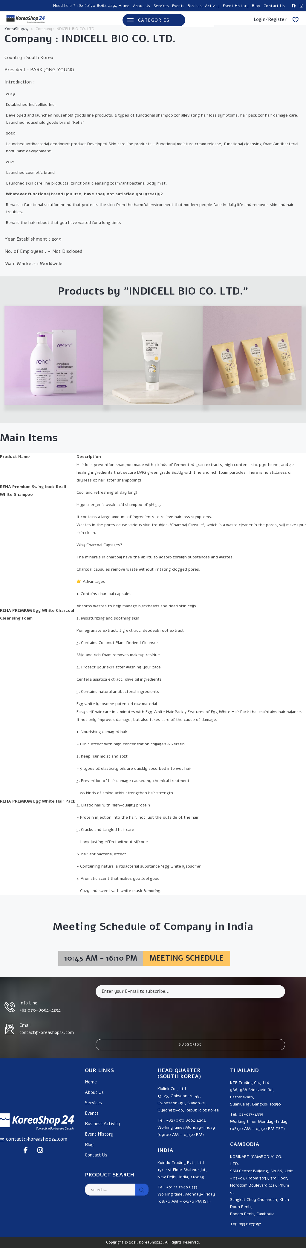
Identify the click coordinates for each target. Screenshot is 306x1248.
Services (161, 6)
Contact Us (274, 6)
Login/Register (270, 19)
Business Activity (204, 6)
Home (124, 6)
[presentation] (141, 1014)
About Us (141, 6)
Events (178, 6)
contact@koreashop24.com (36, 1139)
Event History (236, 6)
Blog (256, 6)
